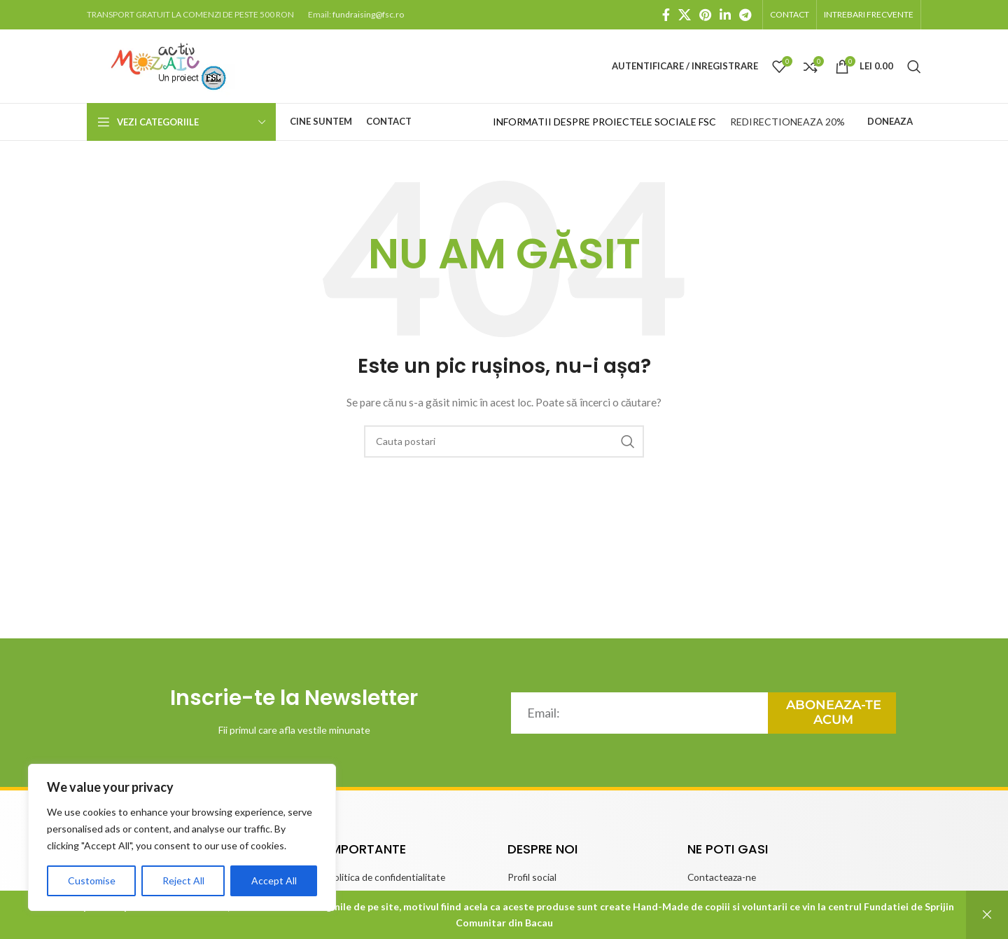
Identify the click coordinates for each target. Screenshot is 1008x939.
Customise (91, 880)
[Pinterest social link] (705, 14)
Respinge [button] (987, 915)
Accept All (274, 880)
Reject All (183, 880)
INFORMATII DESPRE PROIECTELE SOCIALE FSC (604, 122)
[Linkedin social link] (725, 14)
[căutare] (914, 67)
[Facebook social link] (666, 14)
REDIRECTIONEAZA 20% (787, 122)
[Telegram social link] (745, 14)
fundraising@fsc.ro (368, 14)
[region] (182, 837)
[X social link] (684, 14)
